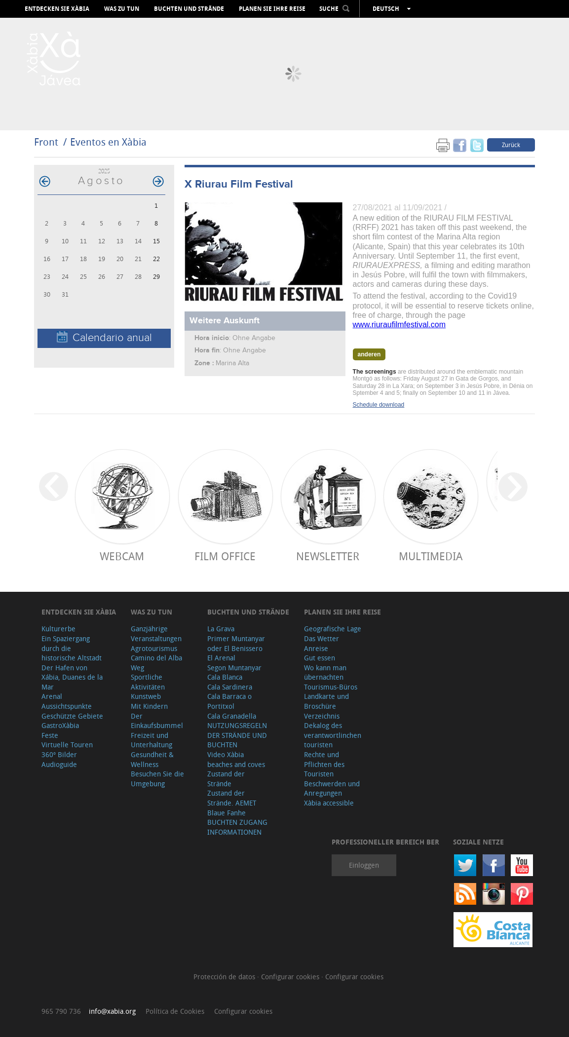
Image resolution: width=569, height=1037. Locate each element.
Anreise (316, 648)
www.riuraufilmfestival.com (399, 324)
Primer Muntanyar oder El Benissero (236, 643)
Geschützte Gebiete (72, 716)
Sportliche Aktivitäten (148, 681)
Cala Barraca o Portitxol (229, 701)
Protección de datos (225, 976)
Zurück (511, 145)
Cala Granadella (231, 716)
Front (46, 142)
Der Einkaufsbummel (157, 720)
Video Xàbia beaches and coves (236, 759)
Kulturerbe (58, 628)
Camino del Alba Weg (156, 662)
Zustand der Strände (226, 778)
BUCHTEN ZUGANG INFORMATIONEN (237, 827)
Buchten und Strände (189, 9)
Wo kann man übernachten (325, 672)
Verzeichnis (322, 716)
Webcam (122, 556)
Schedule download (379, 404)
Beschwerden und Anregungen (332, 788)
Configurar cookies (291, 976)
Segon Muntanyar (234, 667)
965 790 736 (61, 1011)
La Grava (220, 628)
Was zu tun (121, 9)
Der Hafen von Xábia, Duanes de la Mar (72, 677)
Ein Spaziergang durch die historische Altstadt (71, 648)
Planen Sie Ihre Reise (272, 9)
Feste (49, 735)
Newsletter (327, 556)
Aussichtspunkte (66, 706)
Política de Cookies (175, 1011)
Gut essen (319, 657)
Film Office (225, 556)
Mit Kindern (149, 706)
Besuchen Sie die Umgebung (157, 778)
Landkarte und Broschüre (326, 701)
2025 (104, 171)
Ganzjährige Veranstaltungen (156, 633)
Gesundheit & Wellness (152, 759)
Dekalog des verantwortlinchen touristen (332, 735)
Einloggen (364, 865)
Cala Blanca (224, 677)
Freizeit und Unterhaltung (151, 740)
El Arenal (221, 657)
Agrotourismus (154, 648)
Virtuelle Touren (67, 744)
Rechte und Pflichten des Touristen (324, 764)
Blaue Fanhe (226, 812)
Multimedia (430, 556)
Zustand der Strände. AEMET (231, 797)
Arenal (51, 696)
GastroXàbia (60, 725)
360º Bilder (59, 754)
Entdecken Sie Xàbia (57, 9)
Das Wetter (321, 638)
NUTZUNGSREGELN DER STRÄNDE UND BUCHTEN (237, 735)
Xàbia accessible (329, 802)
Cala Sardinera (229, 686)
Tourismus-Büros (330, 686)
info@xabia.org (112, 1011)
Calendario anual (104, 337)
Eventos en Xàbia (108, 142)
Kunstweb (146, 696)
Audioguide (59, 764)
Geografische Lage (332, 628)
